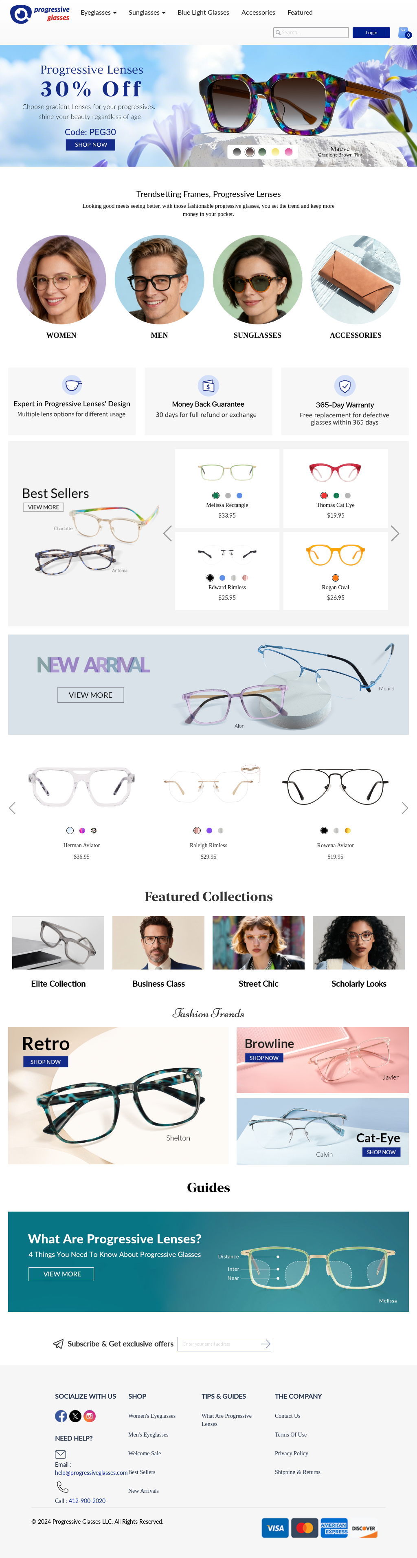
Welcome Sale (144, 1453)
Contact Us (288, 1416)
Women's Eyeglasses (152, 1416)
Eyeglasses (98, 12)
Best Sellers (142, 1472)
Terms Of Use (291, 1435)
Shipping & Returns (297, 1472)
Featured (300, 12)
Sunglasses (147, 12)
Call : (80, 1500)
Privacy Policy (291, 1453)
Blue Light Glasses (203, 12)
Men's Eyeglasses (148, 1435)
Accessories (258, 12)
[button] (167, 534)
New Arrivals (143, 1491)
